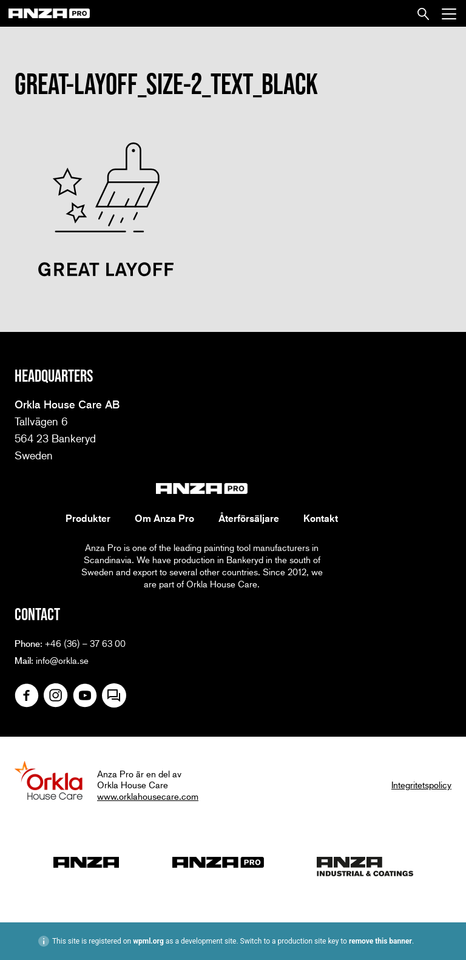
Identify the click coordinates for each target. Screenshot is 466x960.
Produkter (88, 518)
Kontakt (320, 518)
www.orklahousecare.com (147, 796)
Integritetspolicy (421, 784)
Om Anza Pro (164, 518)
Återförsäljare (248, 518)
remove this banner (380, 941)
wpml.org (148, 941)
